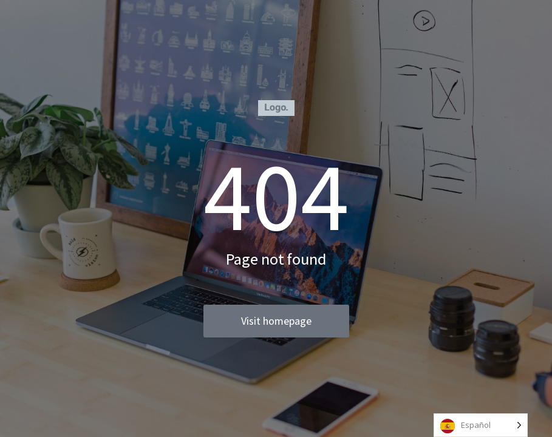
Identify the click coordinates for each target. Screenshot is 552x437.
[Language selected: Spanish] (481, 425)
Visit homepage (276, 321)
